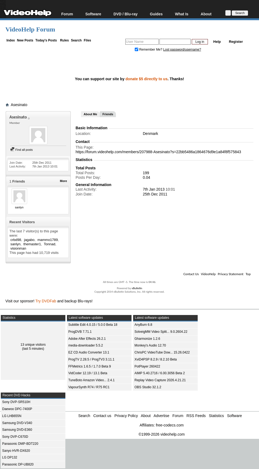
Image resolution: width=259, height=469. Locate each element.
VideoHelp (208, 274)
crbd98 (15, 240)
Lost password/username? (182, 49)
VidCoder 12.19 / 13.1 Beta (87, 373)
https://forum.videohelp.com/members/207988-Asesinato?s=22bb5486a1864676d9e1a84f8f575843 (158, 152)
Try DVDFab (46, 301)
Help (217, 42)
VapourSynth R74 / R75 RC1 (88, 387)
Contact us (102, 416)
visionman (18, 248)
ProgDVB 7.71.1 (80, 332)
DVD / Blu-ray (125, 13)
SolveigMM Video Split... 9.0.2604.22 (160, 332)
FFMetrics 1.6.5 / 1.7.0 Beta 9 (89, 366)
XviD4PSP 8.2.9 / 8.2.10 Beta (155, 359)
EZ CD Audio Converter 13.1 (88, 352)
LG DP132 (9, 457)
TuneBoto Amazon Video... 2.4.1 (91, 380)
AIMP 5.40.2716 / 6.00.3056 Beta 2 (159, 373)
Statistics (216, 416)
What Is (182, 13)
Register (236, 42)
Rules (64, 40)
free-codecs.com (169, 425)
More (63, 181)
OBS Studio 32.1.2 (147, 387)
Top (248, 274)
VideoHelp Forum (30, 29)
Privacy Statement (230, 274)
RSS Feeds (196, 416)
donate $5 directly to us (147, 79)
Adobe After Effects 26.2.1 (87, 339)
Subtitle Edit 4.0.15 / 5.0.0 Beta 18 (92, 325)
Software (93, 13)
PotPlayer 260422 (147, 366)
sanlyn (19, 207)
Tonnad (49, 244)
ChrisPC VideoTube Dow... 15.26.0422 (162, 352)
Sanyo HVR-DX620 (16, 451)
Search (76, 40)
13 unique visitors (32, 344)
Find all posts (21, 149)
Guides (156, 13)
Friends (107, 114)
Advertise (161, 416)
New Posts (25, 40)
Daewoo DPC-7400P (17, 409)
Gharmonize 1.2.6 (147, 339)
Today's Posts (46, 40)
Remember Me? (149, 49)
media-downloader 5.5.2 (85, 345)
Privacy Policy (126, 416)
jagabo (29, 240)
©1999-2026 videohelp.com (162, 434)
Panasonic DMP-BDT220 (20, 444)
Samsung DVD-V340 (17, 423)
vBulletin (137, 288)
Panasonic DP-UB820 (18, 464)
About (206, 13)
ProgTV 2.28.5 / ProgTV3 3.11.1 (91, 359)
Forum (67, 13)
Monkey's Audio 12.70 (150, 345)
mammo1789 (47, 240)
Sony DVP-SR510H (16, 402)
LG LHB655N (11, 416)
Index (10, 40)
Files (87, 40)
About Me (90, 114)
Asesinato (19, 105)
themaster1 (32, 244)
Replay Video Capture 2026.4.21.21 (160, 380)
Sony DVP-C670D (15, 437)
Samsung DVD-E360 (17, 430)
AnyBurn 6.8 (143, 325)
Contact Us (191, 274)
